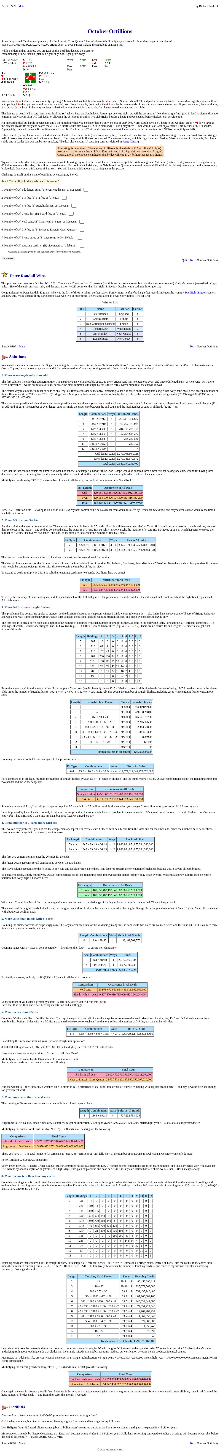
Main (21, 6)
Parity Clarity (130, 141)
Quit (184, 260)
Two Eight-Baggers (196, 292)
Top (192, 260)
